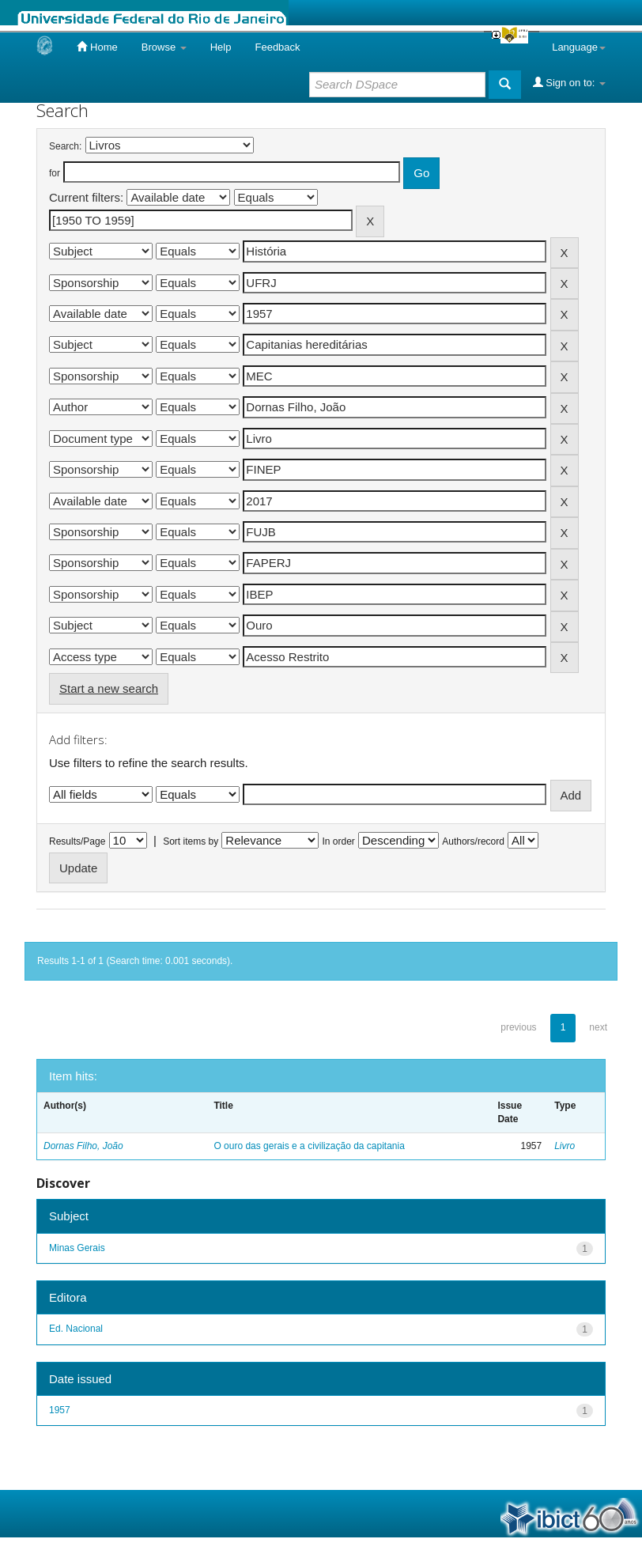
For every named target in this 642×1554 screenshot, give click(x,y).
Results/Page (77, 841)
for (54, 173)
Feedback (277, 47)
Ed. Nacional (76, 1328)
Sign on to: (569, 82)
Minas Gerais (77, 1247)
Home (97, 46)
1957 (59, 1410)
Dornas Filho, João (83, 1145)
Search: (65, 146)
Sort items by (190, 841)
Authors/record (473, 841)
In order (339, 841)
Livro (564, 1145)
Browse (164, 47)
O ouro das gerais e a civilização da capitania (308, 1145)
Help (221, 47)
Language (579, 47)
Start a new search (108, 688)
